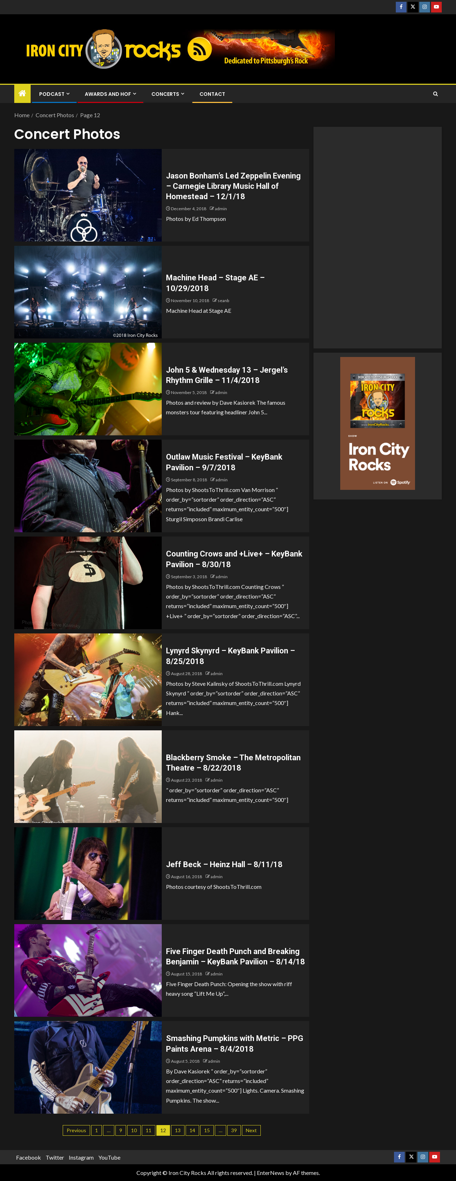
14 (192, 1130)
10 (134, 1130)
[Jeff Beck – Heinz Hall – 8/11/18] (88, 873)
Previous (76, 1130)
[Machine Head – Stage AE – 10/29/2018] (88, 292)
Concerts (165, 94)
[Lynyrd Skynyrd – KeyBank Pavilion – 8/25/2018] (88, 679)
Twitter (55, 1157)
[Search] (435, 94)
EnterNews (270, 1172)
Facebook (28, 1157)
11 (148, 1130)
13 (178, 1130)
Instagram (81, 1157)
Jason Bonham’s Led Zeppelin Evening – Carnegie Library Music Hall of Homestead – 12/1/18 (233, 186)
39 (234, 1130)
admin (221, 208)
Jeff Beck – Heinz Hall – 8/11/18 (224, 864)
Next (251, 1130)
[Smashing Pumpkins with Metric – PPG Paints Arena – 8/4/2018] (88, 1067)
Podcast (51, 94)
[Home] (22, 93)
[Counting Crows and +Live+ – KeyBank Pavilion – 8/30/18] (88, 583)
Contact (212, 94)
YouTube (109, 1157)
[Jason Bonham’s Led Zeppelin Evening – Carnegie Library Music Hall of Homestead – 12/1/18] (88, 195)
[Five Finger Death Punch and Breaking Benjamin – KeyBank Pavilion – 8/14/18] (88, 970)
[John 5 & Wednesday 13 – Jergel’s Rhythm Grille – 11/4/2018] (88, 389)
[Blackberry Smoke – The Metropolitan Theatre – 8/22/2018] (88, 776)
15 (207, 1130)
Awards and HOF (108, 94)
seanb (223, 300)
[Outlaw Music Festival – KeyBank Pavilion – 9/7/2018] (88, 486)
